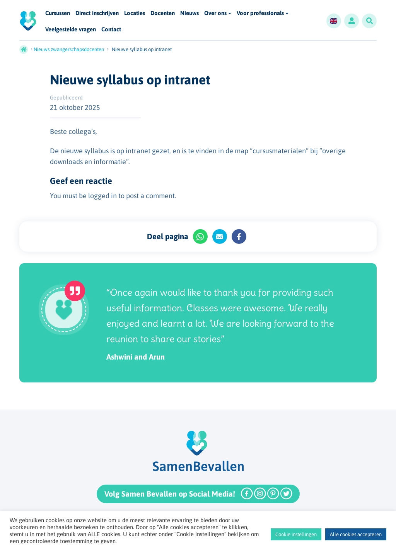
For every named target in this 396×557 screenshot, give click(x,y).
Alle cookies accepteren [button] (356, 534)
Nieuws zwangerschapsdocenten (69, 49)
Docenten (162, 13)
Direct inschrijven (97, 13)
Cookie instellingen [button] (296, 534)
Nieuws (189, 13)
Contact (111, 30)
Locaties (134, 13)
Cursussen (57, 13)
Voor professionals (260, 13)
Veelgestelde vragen (70, 30)
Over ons (215, 13)
